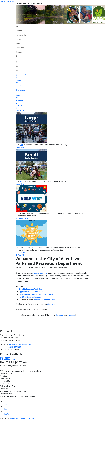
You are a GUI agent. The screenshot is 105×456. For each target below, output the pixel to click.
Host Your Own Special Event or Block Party (37, 294)
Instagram (71, 315)
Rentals (18, 39)
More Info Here (22, 218)
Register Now (23, 75)
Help (5, 409)
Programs (20, 31)
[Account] (22, 56)
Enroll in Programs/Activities (30, 289)
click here (50, 304)
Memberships (21, 35)
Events (18, 43)
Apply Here (20, 147)
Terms (5, 399)
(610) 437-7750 (15, 347)
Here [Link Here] (21, 145)
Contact (19, 52)
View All (20, 255)
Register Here (21, 252)
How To (6, 414)
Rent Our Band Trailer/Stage (30, 297)
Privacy (6, 404)
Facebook (60, 315)
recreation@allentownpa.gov (20, 344)
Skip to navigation (7, 1)
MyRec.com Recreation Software (22, 418)
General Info (21, 48)
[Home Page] (22, 26)
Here (21, 181)
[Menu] (17, 71)
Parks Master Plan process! (44, 299)
